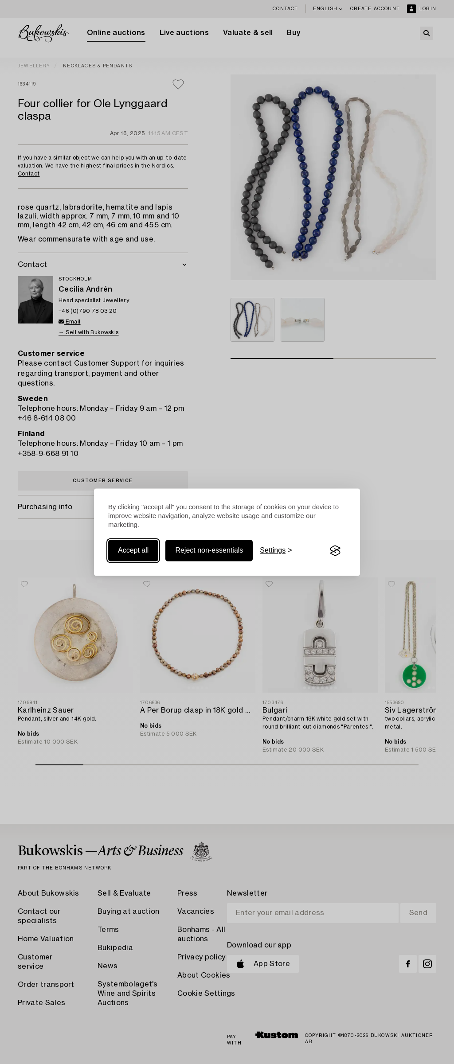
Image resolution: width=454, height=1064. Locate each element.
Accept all (133, 550)
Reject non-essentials (209, 550)
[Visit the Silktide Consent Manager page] (335, 550)
